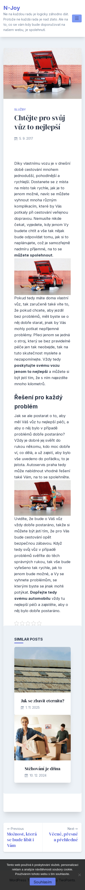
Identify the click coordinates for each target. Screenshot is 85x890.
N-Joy (11, 8)
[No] (79, 874)
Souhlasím (43, 882)
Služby (20, 109)
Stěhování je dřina (42, 769)
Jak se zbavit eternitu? (42, 701)
